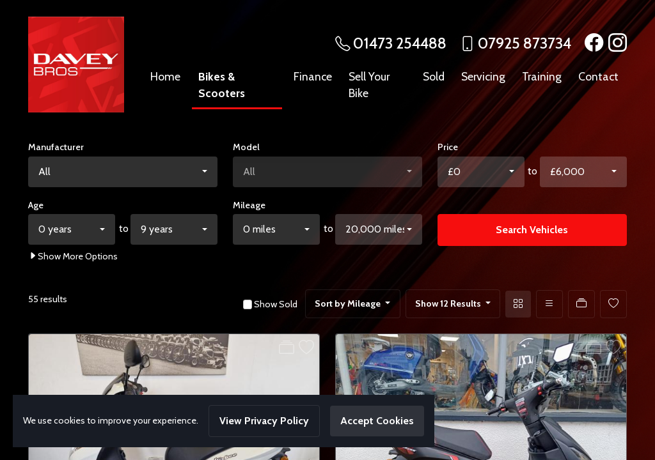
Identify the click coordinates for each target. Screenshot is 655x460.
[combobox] (122, 172)
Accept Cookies (377, 421)
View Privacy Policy (264, 421)
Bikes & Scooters (221, 85)
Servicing (483, 76)
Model (246, 147)
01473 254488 (399, 43)
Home (165, 76)
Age (35, 205)
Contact (598, 76)
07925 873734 (524, 43)
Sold (434, 76)
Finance (313, 76)
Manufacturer (56, 147)
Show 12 (449, 303)
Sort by (349, 303)
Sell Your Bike (369, 85)
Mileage (249, 205)
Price (448, 147)
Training (542, 76)
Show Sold (274, 304)
